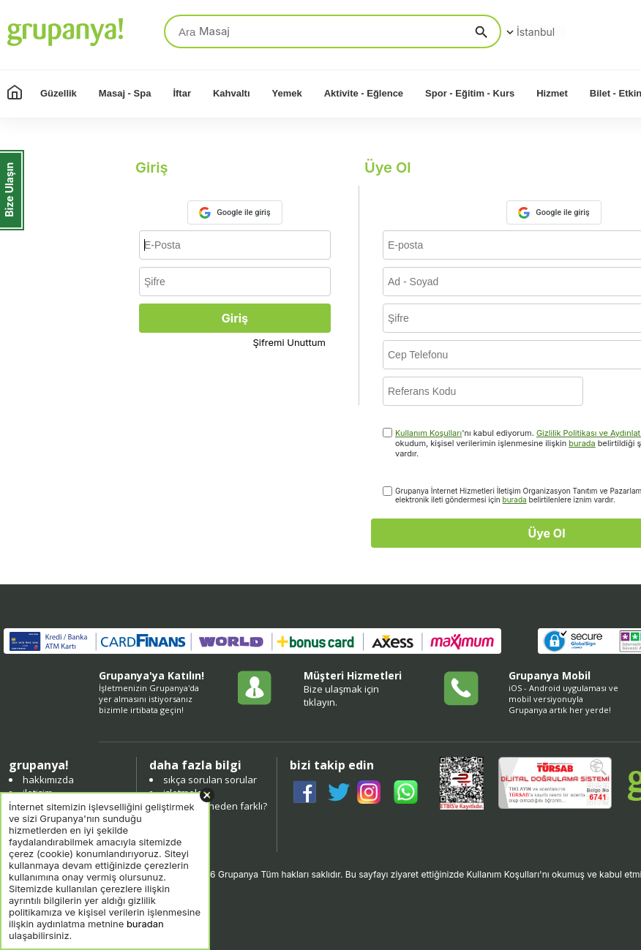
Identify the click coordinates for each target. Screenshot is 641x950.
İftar (182, 93)
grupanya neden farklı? (215, 806)
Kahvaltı (231, 93)
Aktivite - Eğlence (363, 93)
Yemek (287, 93)
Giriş (235, 318)
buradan (145, 924)
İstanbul (529, 32)
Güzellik (58, 93)
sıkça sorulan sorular (210, 779)
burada (582, 443)
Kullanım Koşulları (428, 433)
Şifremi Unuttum (289, 342)
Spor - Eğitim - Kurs (469, 93)
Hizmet (552, 93)
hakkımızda (48, 779)
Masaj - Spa (125, 93)
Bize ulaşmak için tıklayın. (341, 695)
